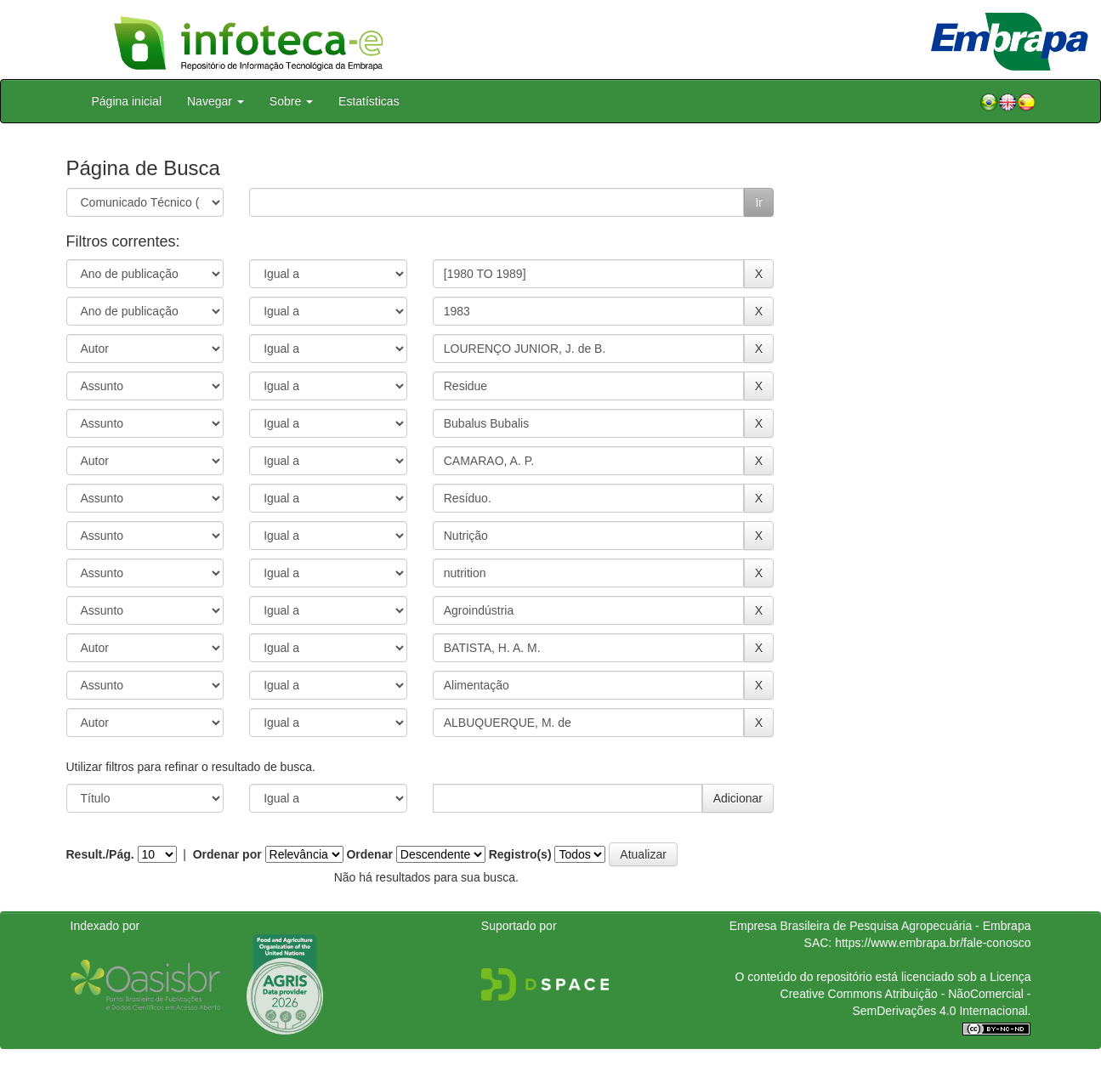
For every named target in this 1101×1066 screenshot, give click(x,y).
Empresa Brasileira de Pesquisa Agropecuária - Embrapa (880, 926)
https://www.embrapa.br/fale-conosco (932, 943)
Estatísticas (369, 101)
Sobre (291, 101)
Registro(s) (520, 854)
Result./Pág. (100, 854)
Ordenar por (227, 854)
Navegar (215, 101)
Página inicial (127, 101)
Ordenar (369, 854)
